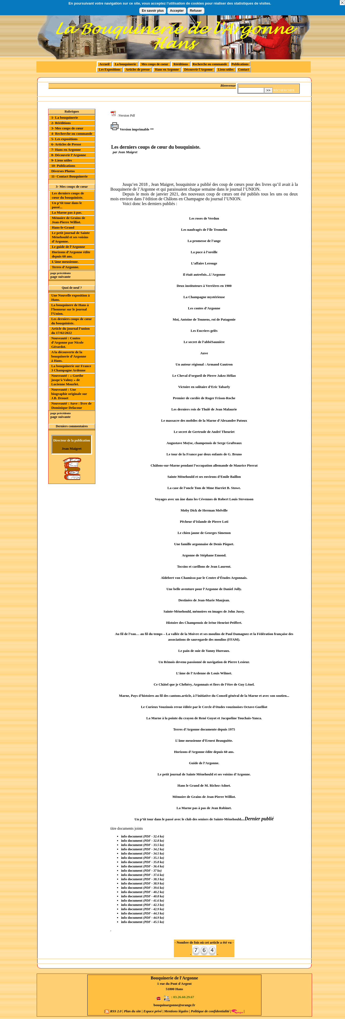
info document (131, 836)
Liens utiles (225, 69)
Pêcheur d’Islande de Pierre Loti (204, 522)
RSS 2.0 (113, 1011)
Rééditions (181, 64)
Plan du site (132, 1011)
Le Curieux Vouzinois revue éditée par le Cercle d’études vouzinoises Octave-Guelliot (204, 707)
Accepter (176, 11)
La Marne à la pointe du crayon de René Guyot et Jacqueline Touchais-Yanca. (204, 718)
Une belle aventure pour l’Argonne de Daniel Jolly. (204, 589)
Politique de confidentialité (210, 1011)
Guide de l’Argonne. (204, 763)
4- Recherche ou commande (71, 134)
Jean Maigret (72, 449)
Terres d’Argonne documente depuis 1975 (204, 729)
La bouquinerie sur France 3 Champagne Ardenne (71, 368)
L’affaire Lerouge (204, 263)
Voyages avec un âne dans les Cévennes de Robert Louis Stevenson (204, 499)
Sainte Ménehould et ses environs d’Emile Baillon (204, 477)
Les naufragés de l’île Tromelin (204, 230)
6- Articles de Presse (66, 144)
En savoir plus (153, 11)
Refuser (196, 11)
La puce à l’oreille (204, 252)
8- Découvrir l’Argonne (68, 155)
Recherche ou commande (210, 64)
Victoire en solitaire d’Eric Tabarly (204, 387)
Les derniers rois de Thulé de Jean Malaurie (204, 409)
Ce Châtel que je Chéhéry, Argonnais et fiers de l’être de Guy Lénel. (204, 684)
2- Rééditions (61, 123)
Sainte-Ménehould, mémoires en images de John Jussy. (204, 611)
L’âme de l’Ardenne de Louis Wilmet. (204, 673)
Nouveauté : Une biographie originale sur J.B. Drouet (69, 393)
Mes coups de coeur (155, 64)
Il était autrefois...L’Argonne (204, 274)
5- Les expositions (64, 139)
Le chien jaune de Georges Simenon (204, 533)
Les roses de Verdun (204, 218)
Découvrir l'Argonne (198, 69)
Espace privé (152, 1011)
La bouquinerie (125, 64)
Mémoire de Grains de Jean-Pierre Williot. (68, 220)
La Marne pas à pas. (67, 212)
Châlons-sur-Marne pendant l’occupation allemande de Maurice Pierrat (204, 465)
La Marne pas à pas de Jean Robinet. (204, 808)
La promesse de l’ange (204, 241)
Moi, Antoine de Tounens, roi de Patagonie (204, 319)
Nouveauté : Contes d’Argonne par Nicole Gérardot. (67, 342)
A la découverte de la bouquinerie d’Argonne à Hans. (68, 356)
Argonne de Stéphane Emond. (204, 555)
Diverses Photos (63, 171)
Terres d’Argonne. (65, 267)
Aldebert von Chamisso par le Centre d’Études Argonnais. (204, 578)
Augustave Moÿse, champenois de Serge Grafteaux (204, 443)
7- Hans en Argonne (66, 150)
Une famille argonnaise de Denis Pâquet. (204, 544)
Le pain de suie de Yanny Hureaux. (204, 651)
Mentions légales (176, 1011)
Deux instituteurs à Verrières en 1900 (204, 286)
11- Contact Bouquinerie (69, 176)
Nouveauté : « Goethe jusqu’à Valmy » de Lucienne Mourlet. (67, 380)
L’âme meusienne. (65, 262)
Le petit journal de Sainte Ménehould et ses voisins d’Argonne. (71, 237)
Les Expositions (109, 69)
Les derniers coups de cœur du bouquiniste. (68, 195)
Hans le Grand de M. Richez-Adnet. (204, 785)
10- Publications (63, 166)
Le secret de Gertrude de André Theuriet (204, 432)
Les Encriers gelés (204, 331)
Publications (240, 64)
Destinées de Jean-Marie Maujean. (204, 600)
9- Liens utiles (61, 160)
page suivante (60, 277)
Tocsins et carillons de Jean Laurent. (204, 566)
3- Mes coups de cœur (67, 128)
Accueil (104, 64)
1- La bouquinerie (64, 118)
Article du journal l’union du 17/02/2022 (70, 330)
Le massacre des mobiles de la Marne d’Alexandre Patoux (204, 420)
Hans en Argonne (167, 69)
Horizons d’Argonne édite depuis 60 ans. (71, 254)
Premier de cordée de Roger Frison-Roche (204, 398)
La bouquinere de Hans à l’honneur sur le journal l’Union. (70, 309)
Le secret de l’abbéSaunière (204, 342)
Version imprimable (129, 129)
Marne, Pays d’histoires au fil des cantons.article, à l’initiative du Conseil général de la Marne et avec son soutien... (204, 696)
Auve (204, 353)
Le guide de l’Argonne (68, 247)
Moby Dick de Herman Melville (204, 510)
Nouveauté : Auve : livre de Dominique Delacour (71, 405)
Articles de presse (137, 69)
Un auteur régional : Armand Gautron (204, 364)
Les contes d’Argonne (204, 308)
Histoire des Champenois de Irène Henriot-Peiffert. (204, 623)
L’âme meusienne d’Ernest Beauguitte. (204, 741)
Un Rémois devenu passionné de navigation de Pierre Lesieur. (204, 662)
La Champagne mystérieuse (204, 297)
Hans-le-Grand (63, 227)
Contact (243, 69)
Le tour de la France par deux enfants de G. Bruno (204, 454)
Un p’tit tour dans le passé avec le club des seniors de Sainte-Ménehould (187, 819)
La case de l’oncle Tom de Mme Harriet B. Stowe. (204, 488)
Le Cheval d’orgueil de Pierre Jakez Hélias (204, 376)
